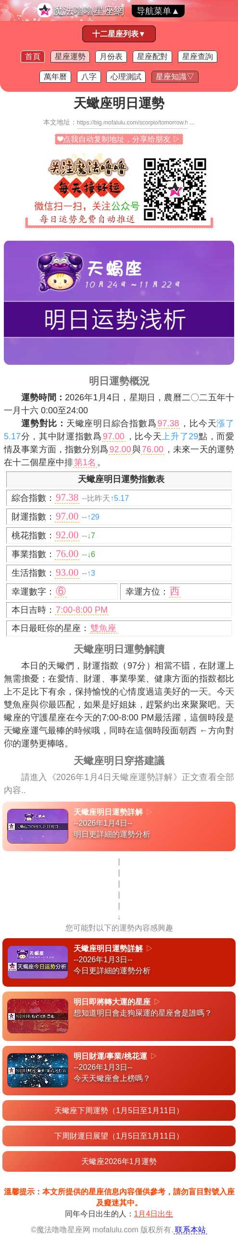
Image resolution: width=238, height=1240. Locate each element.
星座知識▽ (175, 77)
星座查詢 (197, 56)
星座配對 (152, 56)
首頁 (32, 56)
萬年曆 (55, 77)
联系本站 (190, 1230)
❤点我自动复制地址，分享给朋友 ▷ (119, 139)
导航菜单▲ (158, 11)
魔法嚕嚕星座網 (88, 10)
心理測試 (126, 77)
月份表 (111, 56)
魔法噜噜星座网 (63, 1230)
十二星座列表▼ (119, 34)
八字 (89, 77)
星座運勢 (70, 56)
